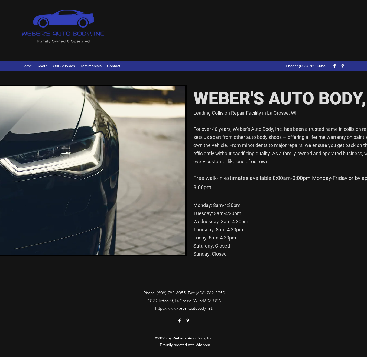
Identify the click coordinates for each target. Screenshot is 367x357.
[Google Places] (342, 66)
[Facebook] (334, 66)
